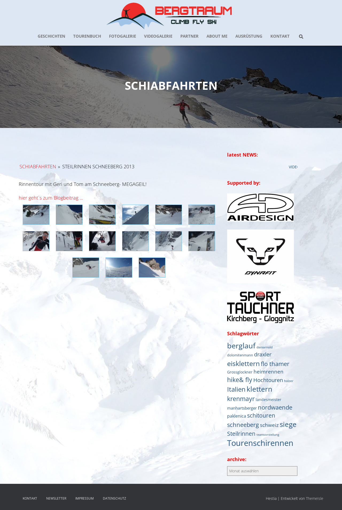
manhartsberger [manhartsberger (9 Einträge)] (242, 408)
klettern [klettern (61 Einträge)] (259, 389)
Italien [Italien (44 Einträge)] (236, 389)
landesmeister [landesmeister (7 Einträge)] (268, 399)
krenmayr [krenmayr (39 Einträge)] (241, 398)
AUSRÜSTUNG (248, 36)
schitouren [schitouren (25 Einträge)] (261, 415)
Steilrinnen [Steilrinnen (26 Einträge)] (241, 433)
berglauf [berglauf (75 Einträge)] (241, 346)
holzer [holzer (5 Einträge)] (288, 381)
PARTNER (189, 36)
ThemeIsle (314, 498)
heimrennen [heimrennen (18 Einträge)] (268, 371)
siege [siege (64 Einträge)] (288, 424)
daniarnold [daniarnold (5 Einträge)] (264, 347)
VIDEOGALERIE (158, 36)
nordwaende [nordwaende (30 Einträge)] (275, 407)
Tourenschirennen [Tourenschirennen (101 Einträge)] (260, 443)
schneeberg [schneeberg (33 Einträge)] (243, 425)
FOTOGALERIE (122, 36)
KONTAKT (280, 36)
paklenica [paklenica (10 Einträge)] (236, 416)
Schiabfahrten (38, 166)
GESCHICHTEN (51, 36)
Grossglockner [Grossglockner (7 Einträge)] (239, 372)
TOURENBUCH (87, 36)
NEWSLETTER (56, 498)
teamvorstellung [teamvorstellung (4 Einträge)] (267, 435)
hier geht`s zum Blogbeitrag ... (51, 197)
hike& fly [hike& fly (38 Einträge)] (239, 379)
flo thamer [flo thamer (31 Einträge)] (275, 364)
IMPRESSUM (84, 498)
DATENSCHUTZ (114, 498)
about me (217, 36)
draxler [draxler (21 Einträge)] (262, 354)
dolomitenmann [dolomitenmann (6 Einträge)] (240, 355)
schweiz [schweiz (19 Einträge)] (269, 425)
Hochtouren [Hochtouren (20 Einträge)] (268, 380)
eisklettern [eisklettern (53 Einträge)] (243, 363)
